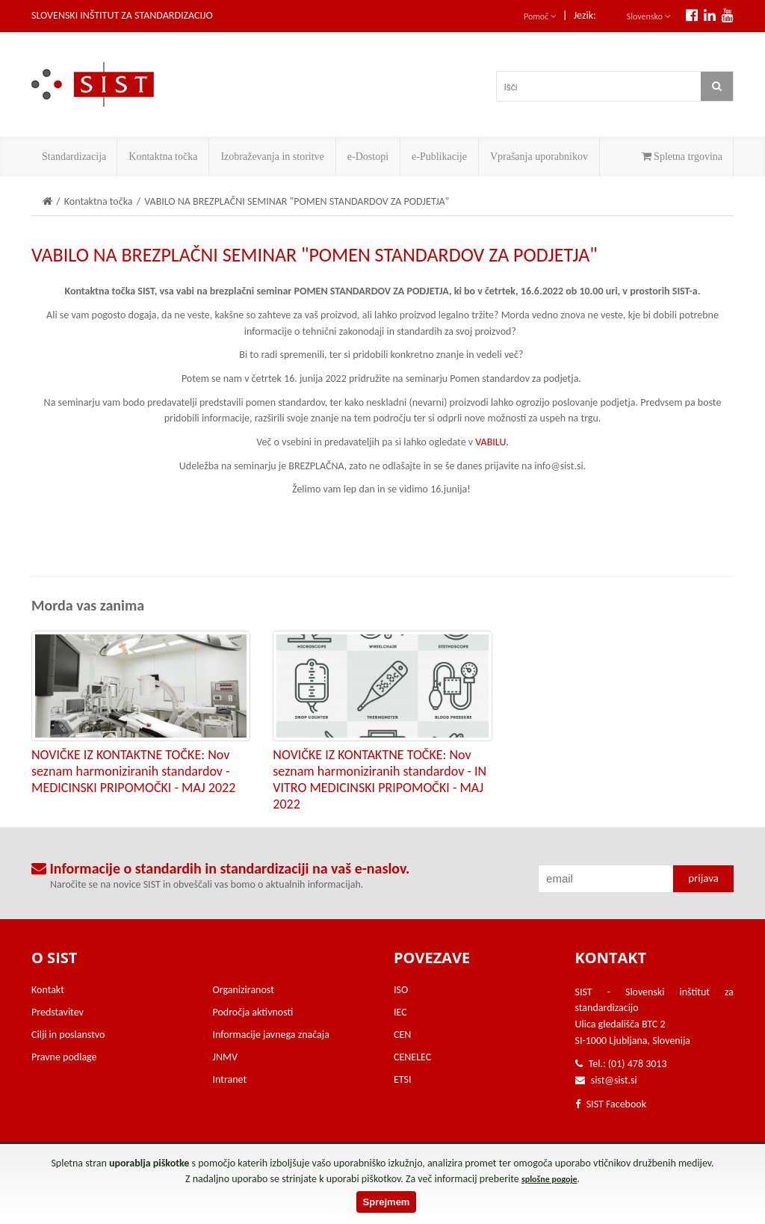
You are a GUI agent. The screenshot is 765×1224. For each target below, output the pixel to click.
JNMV (225, 1057)
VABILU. (491, 442)
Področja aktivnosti (253, 1012)
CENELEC (412, 1057)
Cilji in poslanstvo (68, 1034)
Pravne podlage (64, 1057)
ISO (401, 989)
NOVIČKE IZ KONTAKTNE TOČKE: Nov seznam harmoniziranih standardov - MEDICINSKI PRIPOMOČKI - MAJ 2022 (133, 771)
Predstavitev (57, 1012)
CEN (402, 1034)
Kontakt (47, 989)
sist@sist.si (614, 1080)
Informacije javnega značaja (271, 1034)
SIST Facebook (611, 1104)
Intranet (230, 1079)
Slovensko (649, 16)
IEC (400, 1012)
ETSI (403, 1079)
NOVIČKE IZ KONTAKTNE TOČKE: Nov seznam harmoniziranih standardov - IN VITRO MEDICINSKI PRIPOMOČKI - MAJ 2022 (379, 779)
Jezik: (585, 15)
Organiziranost (243, 989)
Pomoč (540, 16)
